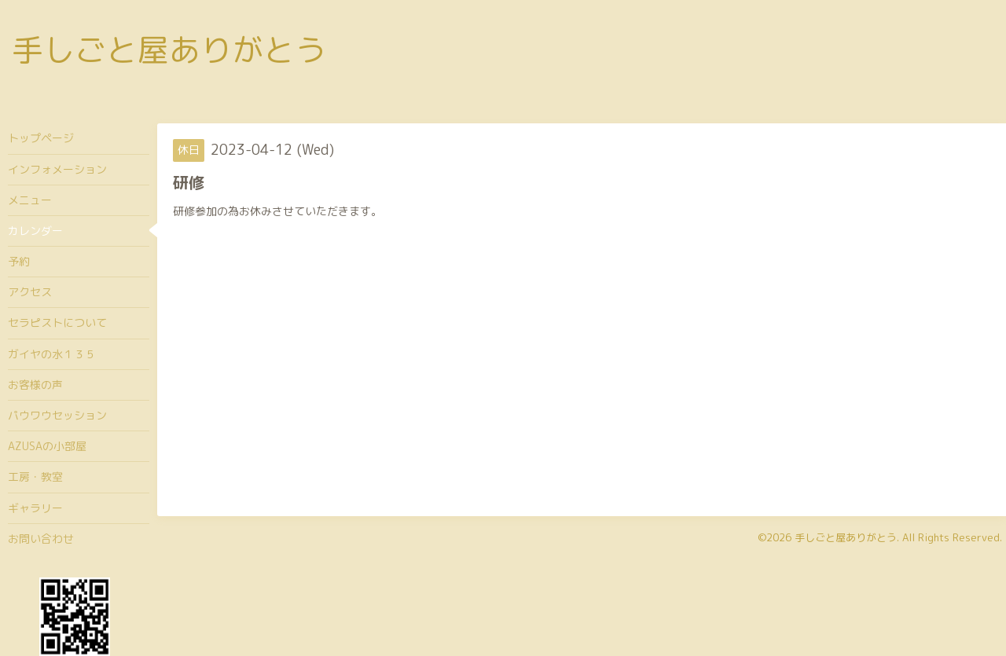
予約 (19, 261)
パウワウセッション (57, 415)
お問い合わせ (41, 538)
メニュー (30, 199)
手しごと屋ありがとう (169, 49)
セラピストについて (57, 322)
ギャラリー (35, 507)
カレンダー (35, 230)
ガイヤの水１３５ (52, 353)
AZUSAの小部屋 (47, 445)
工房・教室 (35, 476)
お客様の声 (35, 384)
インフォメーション (57, 169)
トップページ (41, 137)
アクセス (30, 291)
